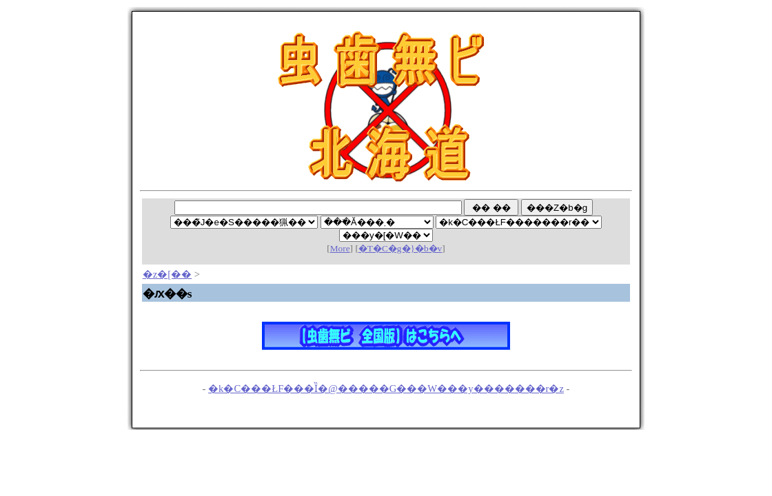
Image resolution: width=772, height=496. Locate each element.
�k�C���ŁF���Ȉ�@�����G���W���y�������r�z (386, 388)
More (340, 248)
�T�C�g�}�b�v (400, 248)
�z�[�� (167, 274)
